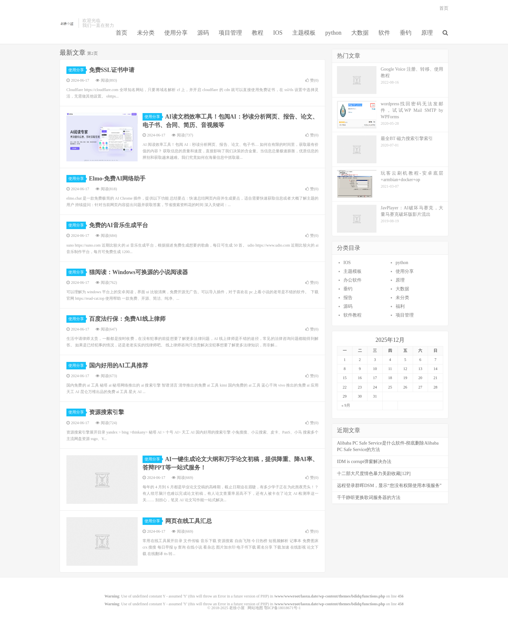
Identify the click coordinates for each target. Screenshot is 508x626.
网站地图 (255, 608)
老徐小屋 (67, 23)
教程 (257, 32)
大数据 (360, 32)
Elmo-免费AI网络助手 (117, 178)
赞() (312, 80)
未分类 (146, 32)
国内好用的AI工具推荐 (118, 365)
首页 (121, 32)
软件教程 (352, 315)
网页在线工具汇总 (188, 521)
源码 (203, 32)
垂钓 (405, 32)
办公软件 (352, 280)
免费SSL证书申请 (111, 70)
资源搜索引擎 (106, 412)
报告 (347, 297)
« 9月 (345, 405)
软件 (384, 32)
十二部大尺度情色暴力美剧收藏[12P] (373, 473)
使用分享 (176, 32)
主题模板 (304, 32)
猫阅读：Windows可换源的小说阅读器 (138, 272)
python (333, 32)
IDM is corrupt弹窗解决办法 (364, 461)
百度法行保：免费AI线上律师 (127, 319)
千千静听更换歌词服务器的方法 (368, 497)
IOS (278, 32)
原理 (427, 32)
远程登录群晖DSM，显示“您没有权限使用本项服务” (389, 485)
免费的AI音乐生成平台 (118, 225)
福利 (400, 306)
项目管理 (230, 32)
